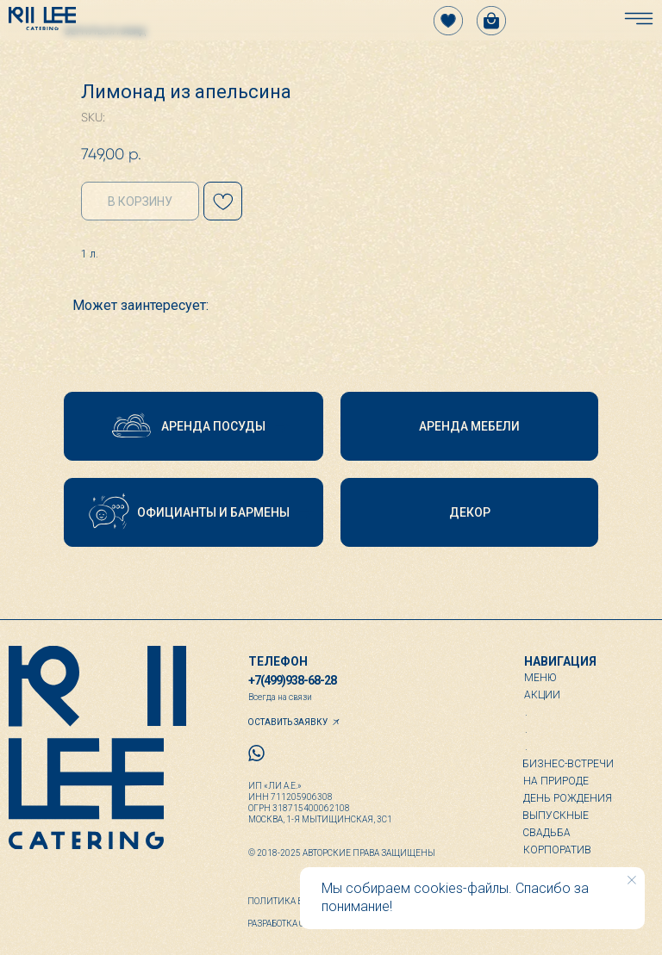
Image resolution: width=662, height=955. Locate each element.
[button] (193, 426)
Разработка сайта (286, 923)
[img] (42, 18)
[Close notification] (631, 880)
